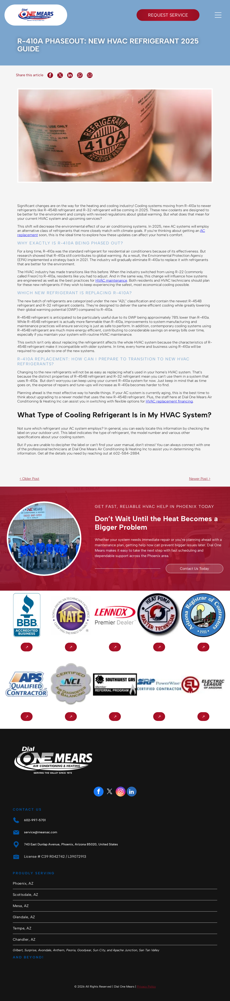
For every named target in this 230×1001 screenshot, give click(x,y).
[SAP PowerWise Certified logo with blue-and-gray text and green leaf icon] (159, 684)
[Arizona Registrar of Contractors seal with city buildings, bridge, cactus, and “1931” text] (203, 615)
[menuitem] (115, 883)
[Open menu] (218, 15)
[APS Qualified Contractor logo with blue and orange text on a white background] (26, 684)
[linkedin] (132, 792)
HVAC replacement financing (169, 401)
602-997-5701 (35, 820)
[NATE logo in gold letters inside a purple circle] (71, 615)
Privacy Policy (146, 986)
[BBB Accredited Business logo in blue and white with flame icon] (26, 615)
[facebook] (99, 792)
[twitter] (110, 792)
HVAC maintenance (111, 280)
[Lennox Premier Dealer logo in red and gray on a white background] (115, 615)
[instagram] (121, 792)
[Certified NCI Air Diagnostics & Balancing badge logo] (71, 684)
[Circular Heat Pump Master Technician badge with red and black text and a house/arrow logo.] (159, 615)
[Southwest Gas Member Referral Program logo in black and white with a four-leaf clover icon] (115, 684)
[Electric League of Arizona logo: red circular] (203, 684)
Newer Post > (199, 479)
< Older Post (29, 479)
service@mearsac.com (40, 832)
